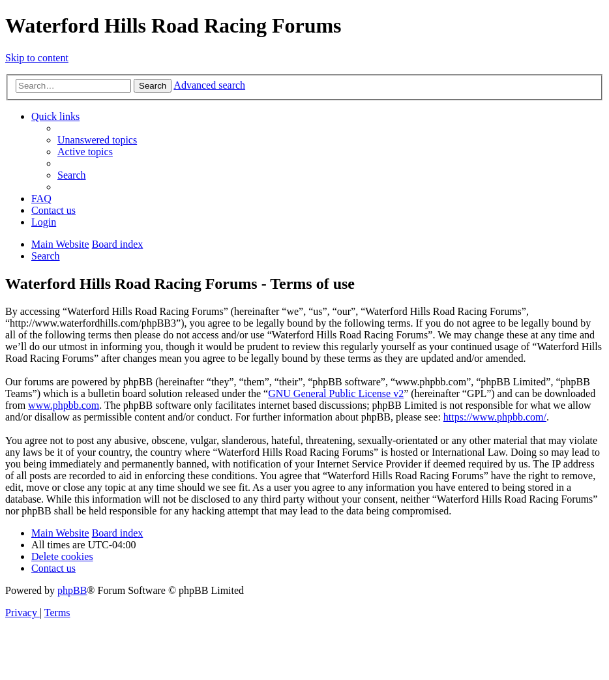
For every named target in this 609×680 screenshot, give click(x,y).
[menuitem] (97, 139)
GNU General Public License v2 (336, 393)
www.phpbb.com (63, 405)
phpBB (72, 590)
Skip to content (36, 57)
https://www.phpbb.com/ (494, 416)
